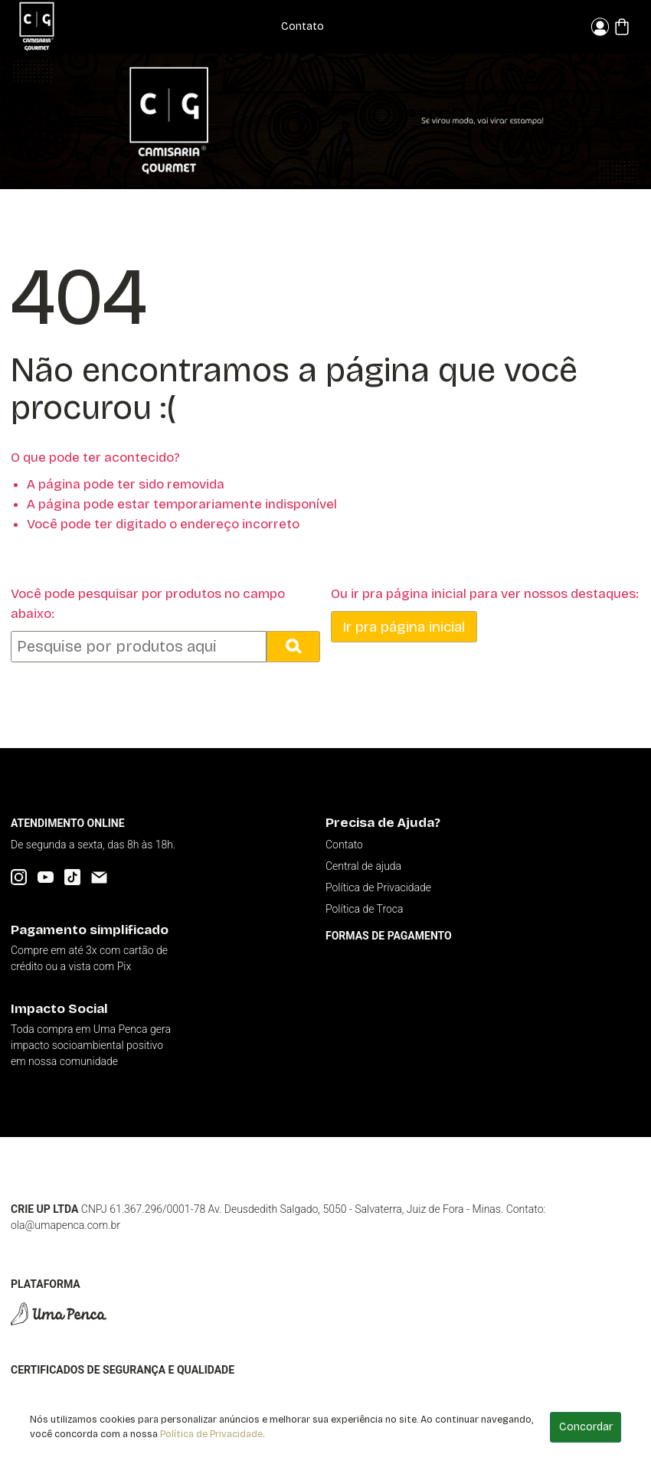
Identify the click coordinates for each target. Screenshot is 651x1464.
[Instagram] (19, 877)
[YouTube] (46, 877)
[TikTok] (72, 877)
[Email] (99, 877)
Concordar (586, 1426)
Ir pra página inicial (403, 627)
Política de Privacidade (211, 1433)
